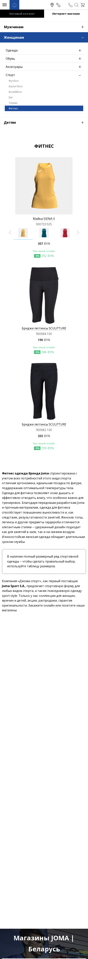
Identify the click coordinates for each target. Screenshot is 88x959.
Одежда (44, 50)
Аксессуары (44, 67)
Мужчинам (46, 26)
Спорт (44, 75)
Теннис (13, 103)
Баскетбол (16, 86)
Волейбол (15, 92)
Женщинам (46, 37)
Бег (11, 97)
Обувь (44, 58)
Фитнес (13, 108)
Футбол (14, 81)
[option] (23, 233)
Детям (46, 122)
